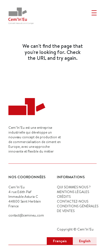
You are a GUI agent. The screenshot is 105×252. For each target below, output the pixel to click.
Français (60, 240)
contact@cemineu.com (26, 215)
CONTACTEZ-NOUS (72, 201)
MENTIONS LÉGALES (73, 191)
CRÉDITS (64, 196)
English (84, 240)
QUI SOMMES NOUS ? (73, 187)
